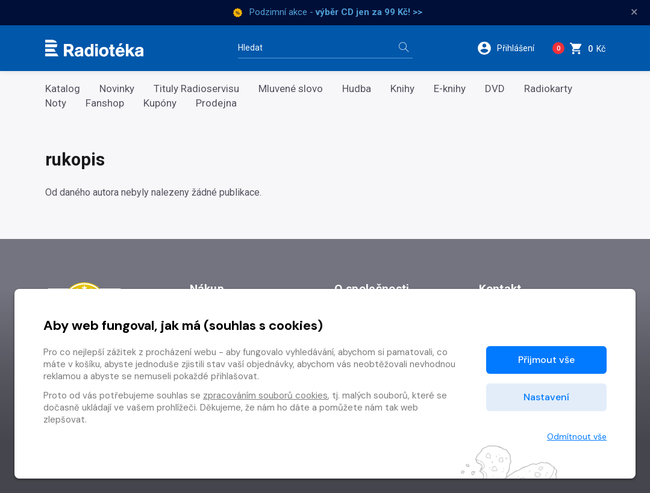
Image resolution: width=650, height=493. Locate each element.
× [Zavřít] (634, 12)
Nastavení (546, 397)
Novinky (116, 89)
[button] (510, 48)
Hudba (356, 89)
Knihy (402, 89)
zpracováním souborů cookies (265, 395)
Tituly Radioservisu (196, 89)
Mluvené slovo (290, 89)
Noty (55, 103)
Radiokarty (548, 89)
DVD (495, 89)
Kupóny (160, 103)
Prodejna (216, 103)
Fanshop (105, 103)
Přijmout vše (546, 359)
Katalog (62, 89)
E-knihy (450, 89)
